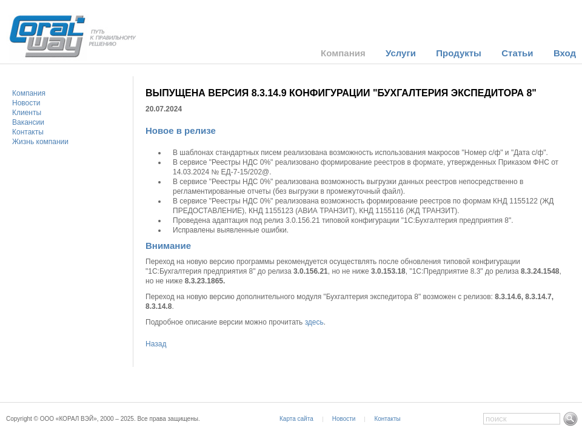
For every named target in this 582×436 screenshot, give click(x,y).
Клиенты (26, 112)
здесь (314, 322)
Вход (565, 53)
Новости (26, 103)
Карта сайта (296, 418)
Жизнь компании (40, 141)
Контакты (28, 132)
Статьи (517, 53)
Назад (156, 344)
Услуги (401, 53)
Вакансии (28, 122)
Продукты (458, 53)
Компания (343, 53)
